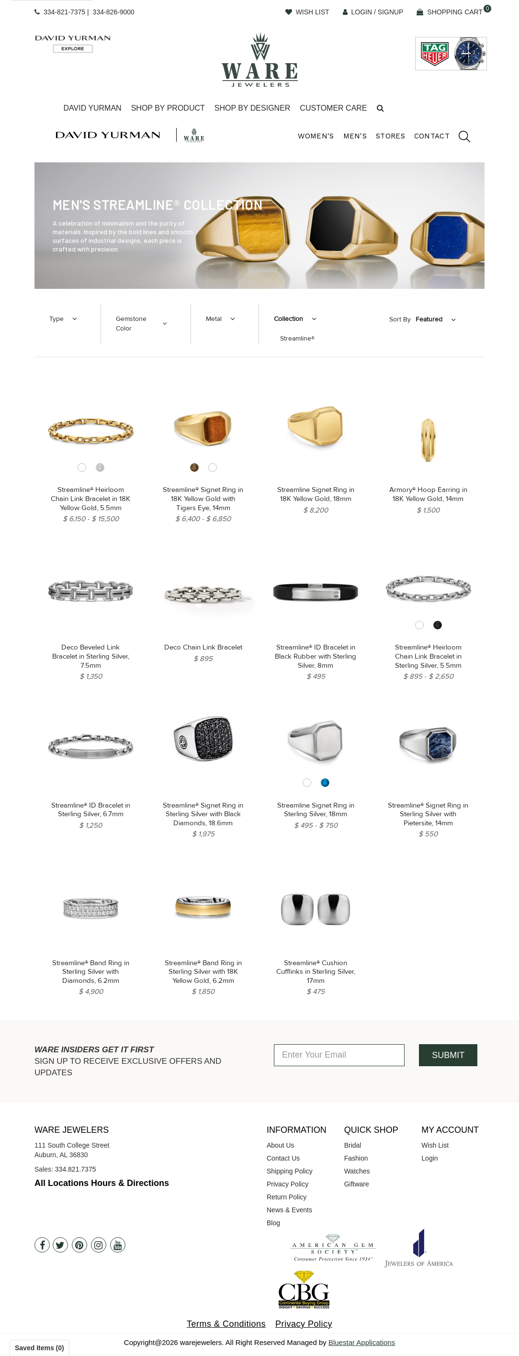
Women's (316, 136)
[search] (459, 138)
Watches (357, 1171)
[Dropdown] (92, 108)
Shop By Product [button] (168, 108)
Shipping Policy (290, 1171)
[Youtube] (117, 1245)
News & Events (289, 1210)
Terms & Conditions (226, 1324)
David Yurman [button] (92, 108)
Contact (432, 136)
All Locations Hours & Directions (101, 1183)
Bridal (352, 1145)
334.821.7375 (75, 1169)
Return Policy (286, 1197)
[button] (380, 108)
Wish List (435, 1145)
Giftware (356, 1184)
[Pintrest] (79, 1245)
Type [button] (56, 319)
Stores (390, 136)
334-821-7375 (64, 12)
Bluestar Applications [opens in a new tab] (361, 1342)
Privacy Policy (287, 1184)
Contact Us (283, 1158)
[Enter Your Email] (339, 1055)
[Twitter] (60, 1245)
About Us (280, 1145)
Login (429, 1158)
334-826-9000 (114, 12)
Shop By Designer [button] (252, 108)
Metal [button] (214, 319)
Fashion (356, 1158)
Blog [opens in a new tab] (273, 1223)
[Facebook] (42, 1245)
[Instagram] (98, 1245)
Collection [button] (288, 319)
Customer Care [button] (333, 108)
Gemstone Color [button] (131, 323)
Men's (355, 136)
